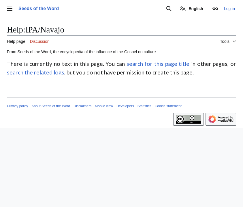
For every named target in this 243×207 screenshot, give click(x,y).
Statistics (144, 106)
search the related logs (35, 72)
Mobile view (104, 106)
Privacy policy (17, 106)
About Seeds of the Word (50, 106)
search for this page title (158, 63)
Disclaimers (82, 106)
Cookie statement (168, 106)
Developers (125, 106)
